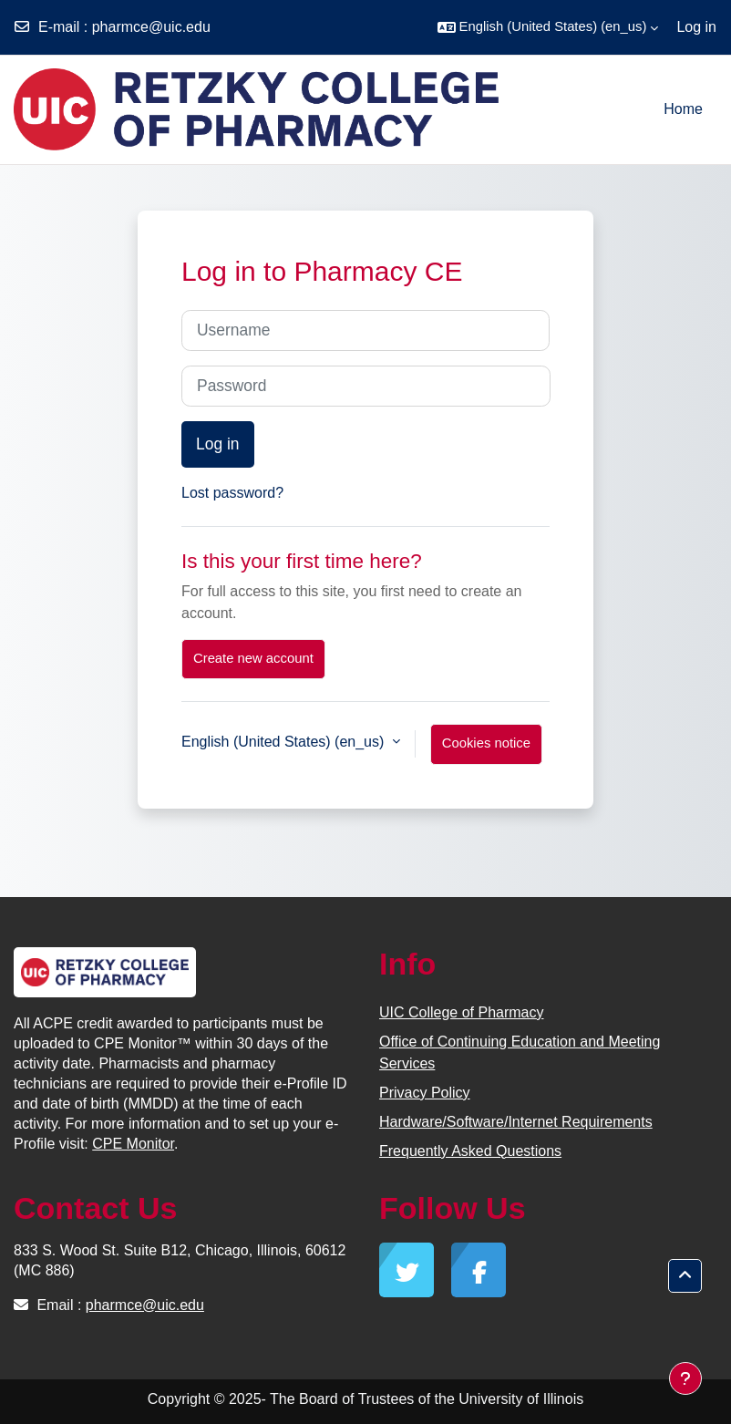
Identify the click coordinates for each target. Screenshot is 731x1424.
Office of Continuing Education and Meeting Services (519, 1052)
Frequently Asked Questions (470, 1151)
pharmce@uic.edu (151, 27)
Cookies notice (486, 743)
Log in (696, 27)
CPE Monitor (133, 1143)
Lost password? (232, 492)
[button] (548, 27)
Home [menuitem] (683, 109)
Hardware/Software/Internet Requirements (516, 1122)
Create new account (253, 658)
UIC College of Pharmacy (461, 1012)
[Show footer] (685, 1378)
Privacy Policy (424, 1092)
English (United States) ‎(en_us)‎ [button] (284, 741)
